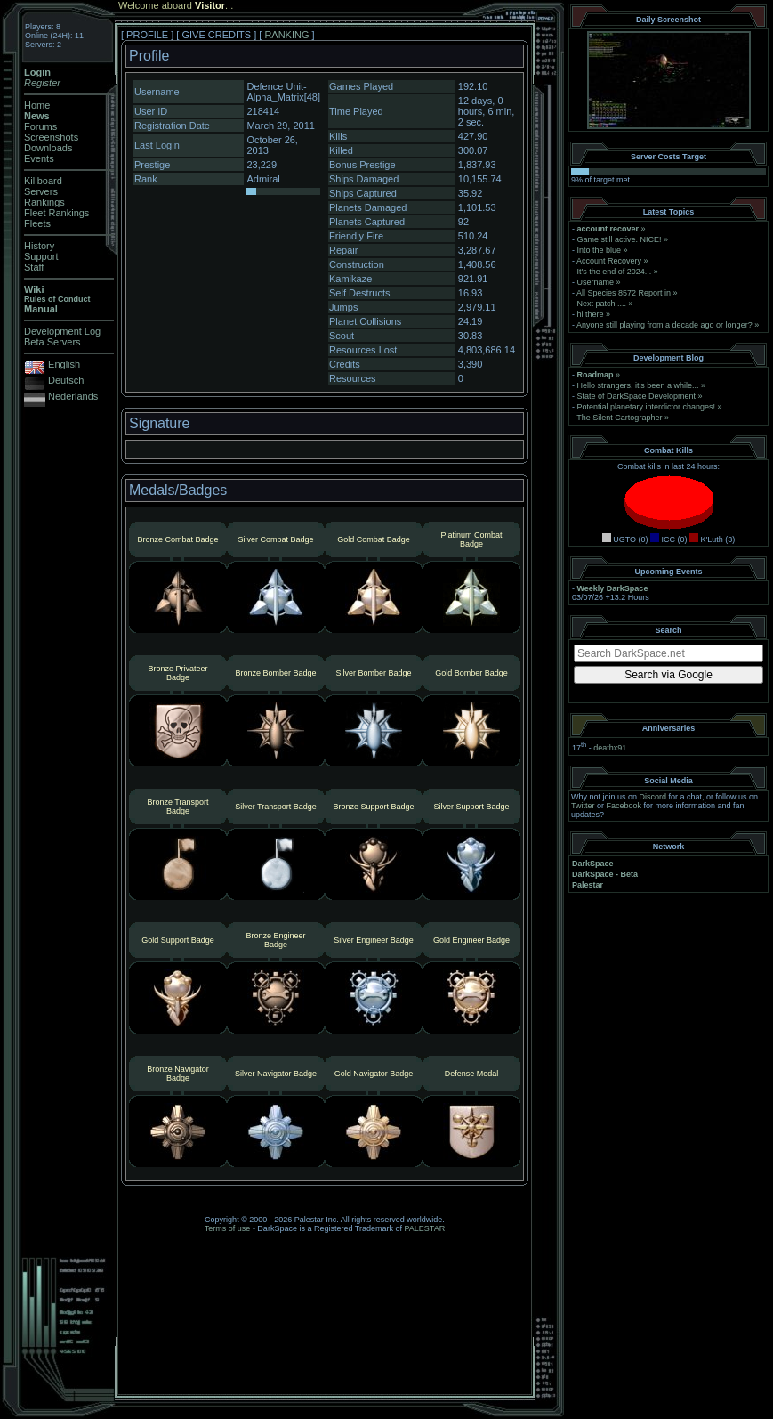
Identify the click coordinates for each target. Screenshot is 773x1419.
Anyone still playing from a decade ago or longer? (664, 324)
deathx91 (609, 747)
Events (39, 158)
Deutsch (66, 380)
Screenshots (51, 137)
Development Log (62, 331)
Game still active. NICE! (620, 239)
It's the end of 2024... (614, 271)
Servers (41, 191)
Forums (40, 126)
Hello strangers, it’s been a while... (638, 385)
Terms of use (228, 1228)
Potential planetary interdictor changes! (646, 406)
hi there (590, 314)
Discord (653, 796)
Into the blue (599, 250)
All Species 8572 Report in (623, 292)
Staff (34, 267)
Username (596, 282)
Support (41, 256)
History (39, 245)
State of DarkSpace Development (637, 396)
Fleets (37, 223)
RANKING (286, 34)
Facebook (624, 805)
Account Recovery (608, 260)
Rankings (44, 202)
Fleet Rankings (56, 212)
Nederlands (73, 396)
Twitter (583, 805)
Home (37, 105)
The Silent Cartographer (619, 417)
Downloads (48, 147)
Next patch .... (602, 303)
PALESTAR (424, 1228)
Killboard (43, 180)
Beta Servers (52, 342)
